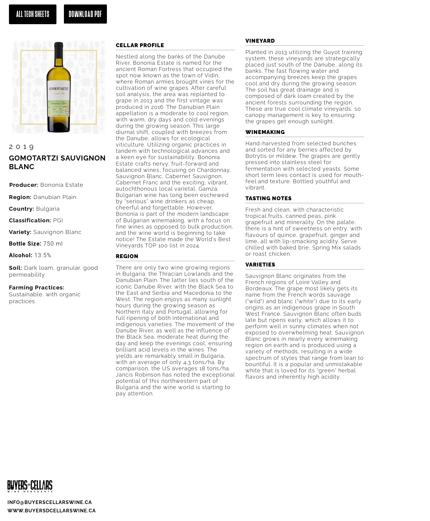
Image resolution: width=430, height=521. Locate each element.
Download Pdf (85, 14)
